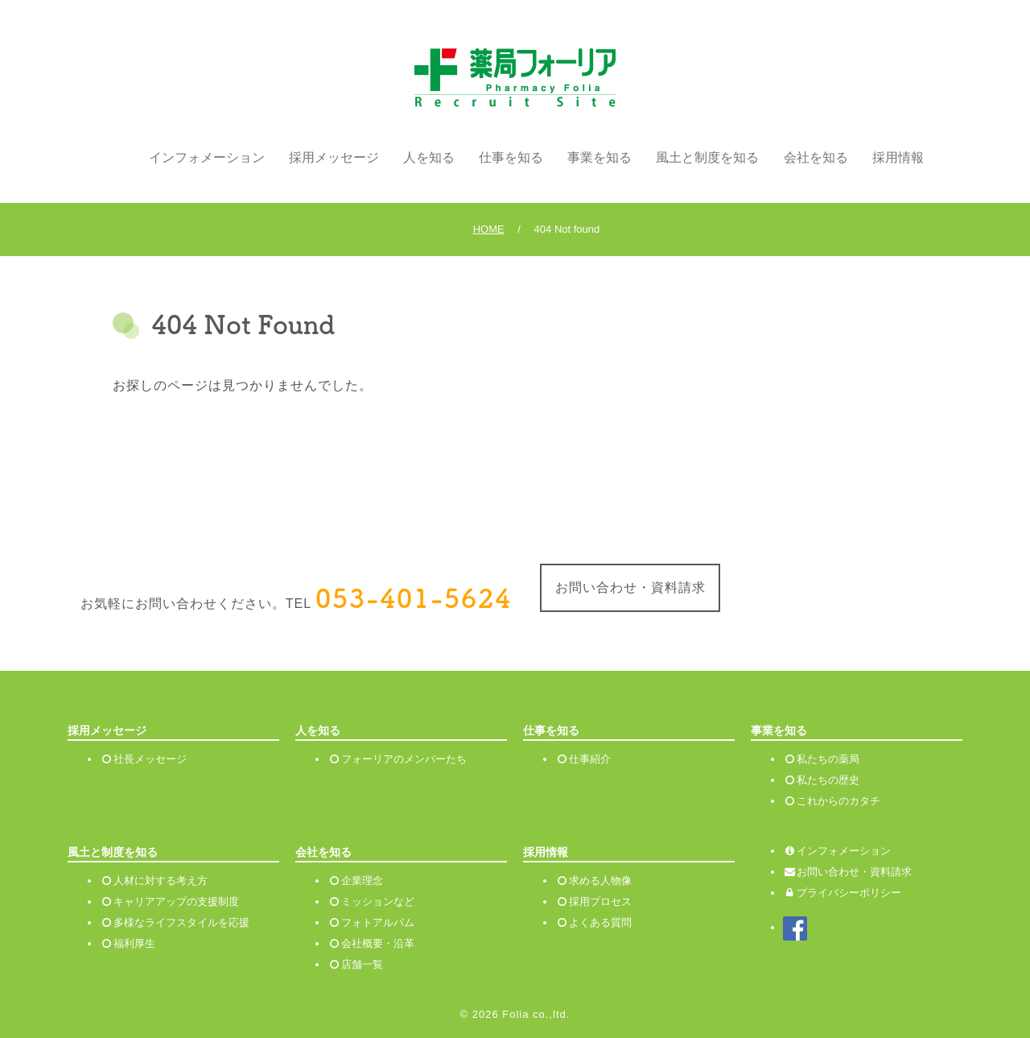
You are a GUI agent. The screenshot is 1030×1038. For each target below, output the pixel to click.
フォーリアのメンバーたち (404, 759)
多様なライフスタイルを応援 (181, 922)
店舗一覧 (362, 964)
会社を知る (816, 157)
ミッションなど (377, 901)
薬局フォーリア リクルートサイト (515, 77)
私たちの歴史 (828, 780)
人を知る (429, 157)
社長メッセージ (150, 759)
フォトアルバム (377, 922)
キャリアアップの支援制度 (176, 901)
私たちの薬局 (828, 759)
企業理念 (362, 881)
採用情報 (898, 157)
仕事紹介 (590, 759)
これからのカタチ (838, 801)
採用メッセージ (334, 157)
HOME (489, 229)
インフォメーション (207, 157)
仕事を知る (511, 157)
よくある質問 (600, 922)
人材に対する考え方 (160, 881)
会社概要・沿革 (377, 943)
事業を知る (599, 157)
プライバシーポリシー (842, 893)
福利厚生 (134, 943)
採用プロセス (600, 901)
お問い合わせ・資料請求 (630, 587)
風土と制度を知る (707, 157)
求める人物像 (600, 881)
